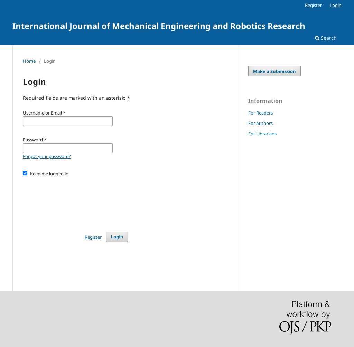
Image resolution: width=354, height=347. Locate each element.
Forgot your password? (47, 156)
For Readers (260, 113)
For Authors (260, 123)
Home (29, 61)
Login (336, 5)
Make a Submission (274, 71)
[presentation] (75, 201)
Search (326, 38)
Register (313, 5)
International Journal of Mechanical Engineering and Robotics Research (158, 25)
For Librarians (262, 133)
